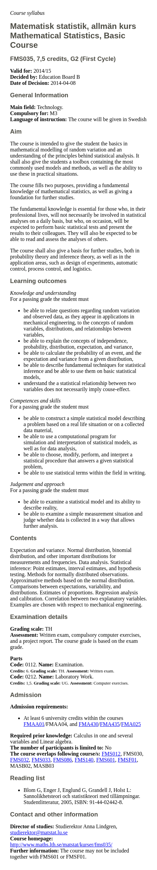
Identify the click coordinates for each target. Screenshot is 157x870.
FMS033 (41, 760)
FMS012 (111, 754)
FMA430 (89, 724)
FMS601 (105, 760)
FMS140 (84, 760)
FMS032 (19, 760)
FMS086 (62, 760)
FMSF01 (127, 760)
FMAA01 (34, 724)
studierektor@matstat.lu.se (39, 832)
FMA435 (110, 724)
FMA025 (131, 724)
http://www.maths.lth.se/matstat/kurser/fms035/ (61, 844)
